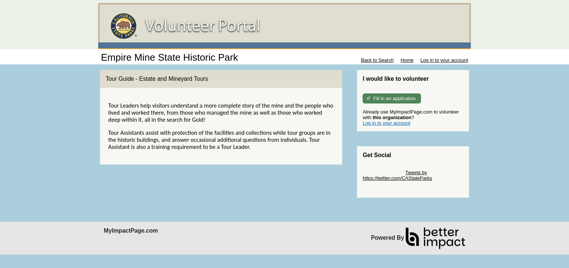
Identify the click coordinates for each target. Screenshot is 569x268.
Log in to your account (444, 60)
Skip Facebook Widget (387, 189)
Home (407, 60)
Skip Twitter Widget (383, 172)
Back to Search (377, 60)
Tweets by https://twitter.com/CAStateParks (397, 175)
